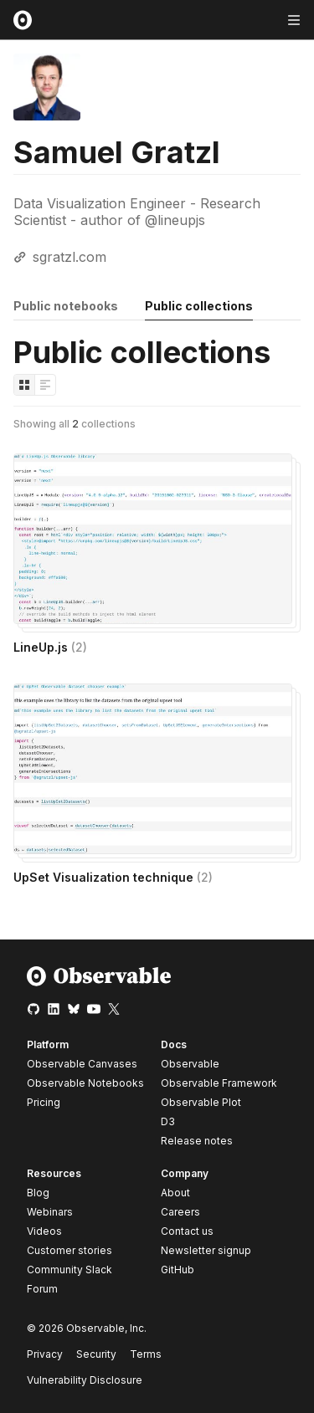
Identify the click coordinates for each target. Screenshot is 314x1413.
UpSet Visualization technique (113, 877)
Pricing (43, 1102)
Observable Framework (219, 1083)
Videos (44, 1231)
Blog (38, 1192)
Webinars (50, 1212)
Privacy (45, 1354)
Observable (190, 1063)
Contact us (187, 1231)
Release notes (197, 1140)
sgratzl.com (69, 256)
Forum (42, 1288)
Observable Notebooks (85, 1083)
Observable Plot (201, 1102)
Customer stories (69, 1250)
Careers (180, 1212)
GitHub (177, 1269)
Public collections (199, 306)
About (175, 1192)
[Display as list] (45, 385)
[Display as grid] (24, 385)
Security (96, 1354)
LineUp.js (50, 647)
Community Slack (69, 1269)
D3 (168, 1121)
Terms (146, 1354)
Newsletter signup (206, 1251)
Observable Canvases (82, 1063)
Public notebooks (65, 306)
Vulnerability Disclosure (84, 1380)
